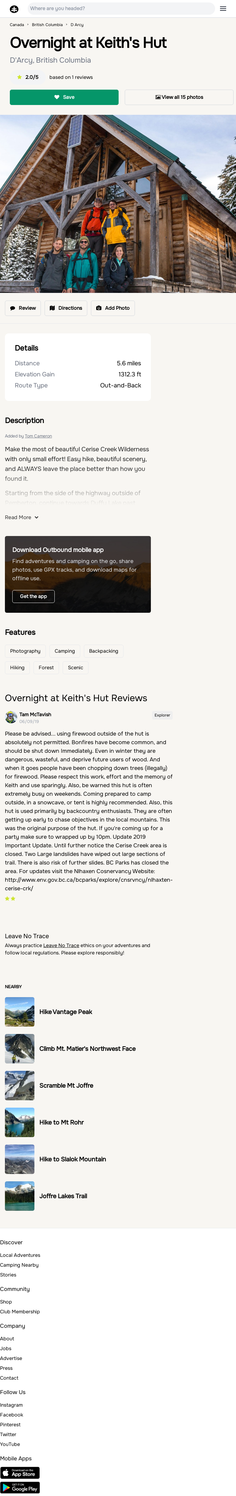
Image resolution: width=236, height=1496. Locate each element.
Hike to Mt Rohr (61, 1122)
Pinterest (10, 1424)
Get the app (33, 596)
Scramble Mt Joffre (66, 1086)
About (7, 1338)
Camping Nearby (19, 1265)
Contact (9, 1378)
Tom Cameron (38, 436)
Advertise (11, 1358)
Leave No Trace (61, 945)
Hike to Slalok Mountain (72, 1159)
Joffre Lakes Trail (63, 1196)
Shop (6, 1302)
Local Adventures (20, 1255)
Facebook (11, 1415)
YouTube (10, 1444)
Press (6, 1368)
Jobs (5, 1348)
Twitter (8, 1434)
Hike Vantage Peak (65, 1012)
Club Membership (20, 1311)
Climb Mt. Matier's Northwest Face (87, 1049)
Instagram (11, 1405)
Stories (8, 1275)
